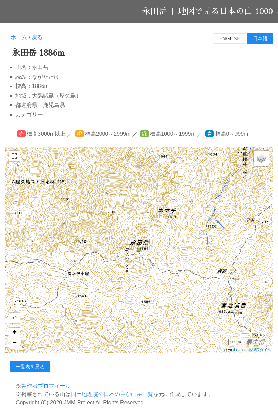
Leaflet (239, 350)
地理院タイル (259, 350)
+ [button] (14, 333)
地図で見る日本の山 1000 (225, 11)
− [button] (14, 343)
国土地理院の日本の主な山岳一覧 (112, 394)
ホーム (19, 37)
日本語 (260, 38)
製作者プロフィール (46, 386)
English (229, 38)
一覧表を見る (30, 366)
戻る (37, 37)
